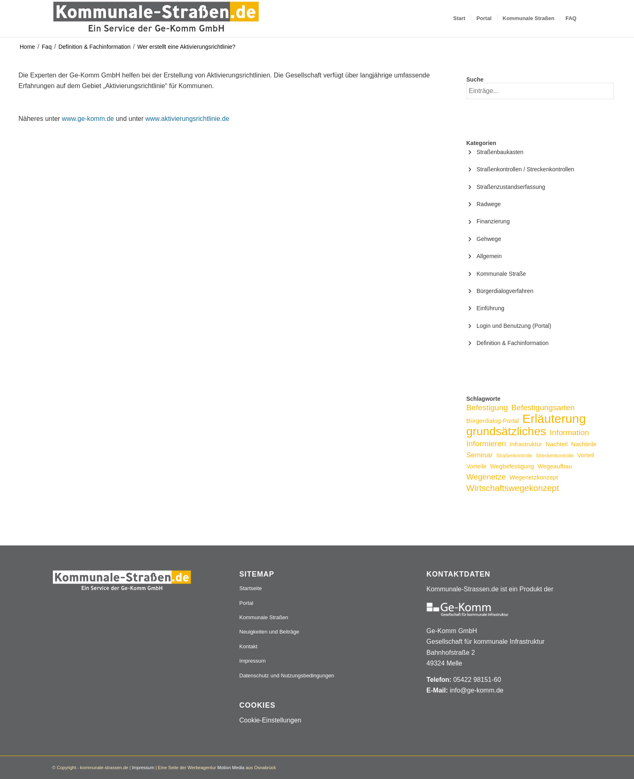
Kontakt (248, 646)
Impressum (252, 661)
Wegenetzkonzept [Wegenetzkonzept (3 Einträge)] (533, 477)
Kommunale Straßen (263, 617)
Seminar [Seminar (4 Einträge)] (479, 455)
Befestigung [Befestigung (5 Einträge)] (487, 407)
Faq (47, 46)
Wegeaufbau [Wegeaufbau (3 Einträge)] (555, 466)
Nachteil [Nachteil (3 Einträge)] (556, 444)
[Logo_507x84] (156, 18)
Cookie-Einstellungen (270, 720)
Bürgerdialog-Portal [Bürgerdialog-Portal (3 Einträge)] (492, 421)
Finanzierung (493, 221)
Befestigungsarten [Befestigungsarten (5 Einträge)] (543, 407)
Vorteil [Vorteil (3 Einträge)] (585, 455)
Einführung (490, 308)
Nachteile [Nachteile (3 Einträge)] (584, 444)
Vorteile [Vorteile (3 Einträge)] (476, 466)
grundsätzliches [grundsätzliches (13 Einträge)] (506, 431)
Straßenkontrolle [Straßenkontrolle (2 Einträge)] (514, 456)
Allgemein (489, 256)
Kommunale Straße (501, 273)
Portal (246, 603)
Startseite (250, 588)
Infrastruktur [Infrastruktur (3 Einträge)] (526, 444)
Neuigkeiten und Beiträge (269, 632)
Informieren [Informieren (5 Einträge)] (486, 443)
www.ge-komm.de (88, 118)
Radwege (489, 204)
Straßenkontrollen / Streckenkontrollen (525, 169)
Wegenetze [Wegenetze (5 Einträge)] (486, 476)
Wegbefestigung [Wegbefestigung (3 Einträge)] (512, 466)
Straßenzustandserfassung (511, 187)
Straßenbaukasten (500, 152)
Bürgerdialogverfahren (505, 291)
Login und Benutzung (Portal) (514, 326)
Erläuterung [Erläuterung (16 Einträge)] (554, 418)
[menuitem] (459, 18)
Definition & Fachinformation (94, 46)
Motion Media (230, 767)
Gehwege (489, 239)
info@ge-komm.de (477, 690)
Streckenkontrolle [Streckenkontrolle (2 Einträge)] (555, 456)
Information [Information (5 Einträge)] (569, 432)
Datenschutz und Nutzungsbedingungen (286, 675)
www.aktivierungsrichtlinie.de (188, 118)
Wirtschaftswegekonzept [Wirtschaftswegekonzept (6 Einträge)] (512, 488)
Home (27, 46)
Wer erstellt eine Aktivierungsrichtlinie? (186, 46)
